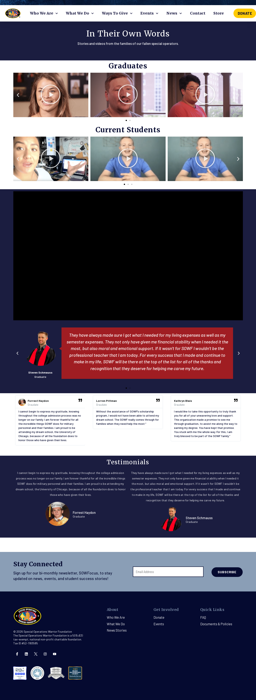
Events (149, 13)
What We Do (80, 13)
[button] (126, 120)
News (174, 13)
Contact (197, 13)
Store (218, 13)
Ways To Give (117, 13)
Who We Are (44, 13)
